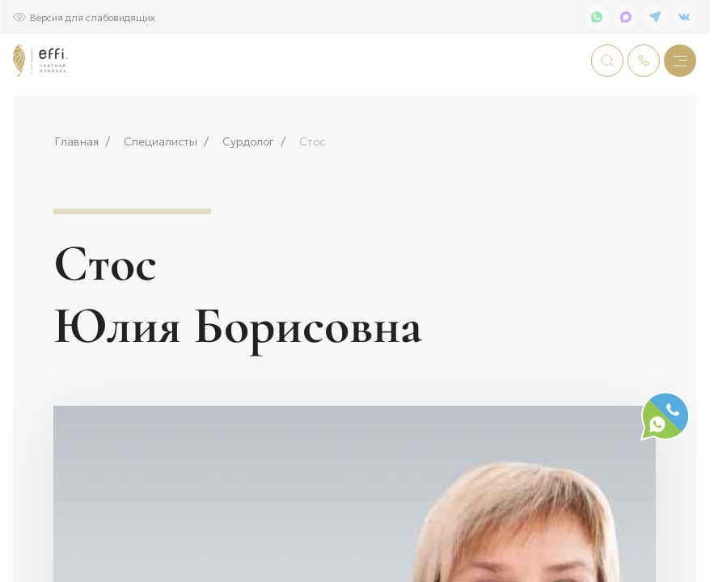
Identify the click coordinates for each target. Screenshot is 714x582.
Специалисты (160, 194)
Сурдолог (248, 194)
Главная (77, 194)
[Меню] (680, 60)
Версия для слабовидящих (92, 16)
